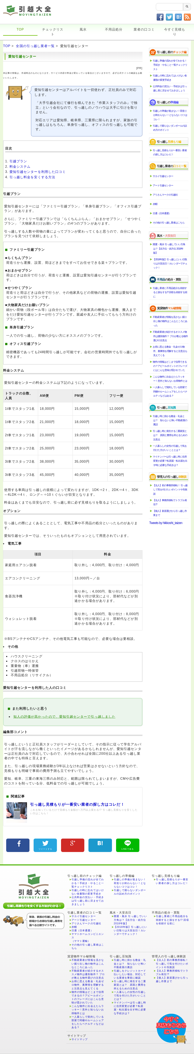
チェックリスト (52, 32)
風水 (83, 29)
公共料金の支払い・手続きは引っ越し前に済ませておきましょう (170, 88)
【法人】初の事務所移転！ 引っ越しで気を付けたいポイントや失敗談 (170, 489)
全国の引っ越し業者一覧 (35, 46)
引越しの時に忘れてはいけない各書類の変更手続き (170, 77)
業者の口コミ (144, 29)
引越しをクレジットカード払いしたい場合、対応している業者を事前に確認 (130, 974)
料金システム (20, 166)
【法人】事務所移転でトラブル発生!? (170, 502)
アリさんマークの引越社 (165, 194)
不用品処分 (113, 29)
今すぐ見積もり (174, 32)
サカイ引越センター (163, 176)
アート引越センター (163, 185)
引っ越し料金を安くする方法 (32, 177)
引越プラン (18, 161)
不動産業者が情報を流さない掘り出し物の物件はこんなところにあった (170, 321)
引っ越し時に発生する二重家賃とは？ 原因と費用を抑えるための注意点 (170, 435)
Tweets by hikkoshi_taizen (165, 523)
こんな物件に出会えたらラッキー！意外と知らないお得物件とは (170, 378)
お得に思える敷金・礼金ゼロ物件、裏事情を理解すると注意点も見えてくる (170, 351)
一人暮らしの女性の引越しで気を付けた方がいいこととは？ (170, 448)
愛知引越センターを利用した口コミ (37, 171)
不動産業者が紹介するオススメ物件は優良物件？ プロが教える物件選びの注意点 (170, 336)
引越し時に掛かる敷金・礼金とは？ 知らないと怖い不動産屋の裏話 (170, 420)
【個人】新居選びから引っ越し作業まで (170, 513)
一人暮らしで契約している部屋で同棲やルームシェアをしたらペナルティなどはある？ (170, 391)
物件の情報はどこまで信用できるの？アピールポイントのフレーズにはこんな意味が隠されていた (170, 366)
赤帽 (155, 204)
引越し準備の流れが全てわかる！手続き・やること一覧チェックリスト (170, 65)
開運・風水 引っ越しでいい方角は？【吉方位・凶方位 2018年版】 (169, 248)
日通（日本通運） (162, 213)
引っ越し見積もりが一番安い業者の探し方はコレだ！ (170, 152)
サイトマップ (80, 1039)
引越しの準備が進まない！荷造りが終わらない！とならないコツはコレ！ (170, 115)
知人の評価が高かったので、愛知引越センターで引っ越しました (64, 716)
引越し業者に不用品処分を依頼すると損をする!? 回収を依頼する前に (170, 292)
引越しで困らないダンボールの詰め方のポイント (170, 127)
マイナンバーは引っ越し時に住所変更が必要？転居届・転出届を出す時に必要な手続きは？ (170, 461)
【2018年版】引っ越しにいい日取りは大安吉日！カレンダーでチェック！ (170, 263)
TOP (20, 29)
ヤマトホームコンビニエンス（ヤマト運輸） (88, 937)
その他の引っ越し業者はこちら (169, 222)
